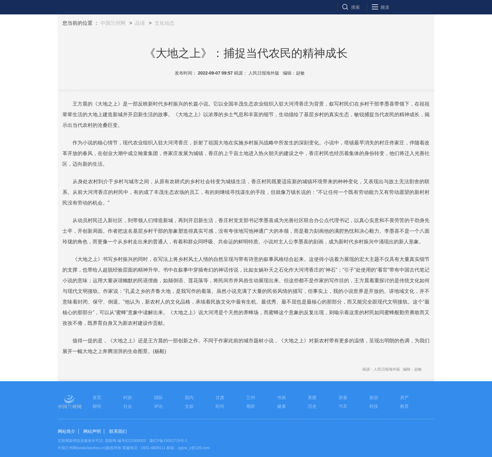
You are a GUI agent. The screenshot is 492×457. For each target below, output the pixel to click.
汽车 (343, 406)
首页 (97, 397)
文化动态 (164, 23)
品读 (140, 23)
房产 (404, 397)
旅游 (373, 397)
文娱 (189, 406)
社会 (127, 406)
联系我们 (118, 431)
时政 (127, 397)
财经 (97, 406)
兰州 (250, 397)
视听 (250, 406)
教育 (404, 406)
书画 (281, 397)
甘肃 (220, 397)
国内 (189, 397)
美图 (312, 397)
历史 (312, 406)
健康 (281, 406)
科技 (373, 406)
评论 (158, 406)
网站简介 (66, 431)
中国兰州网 (113, 23)
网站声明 (92, 431)
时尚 (220, 406)
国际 (158, 397)
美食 (343, 397)
